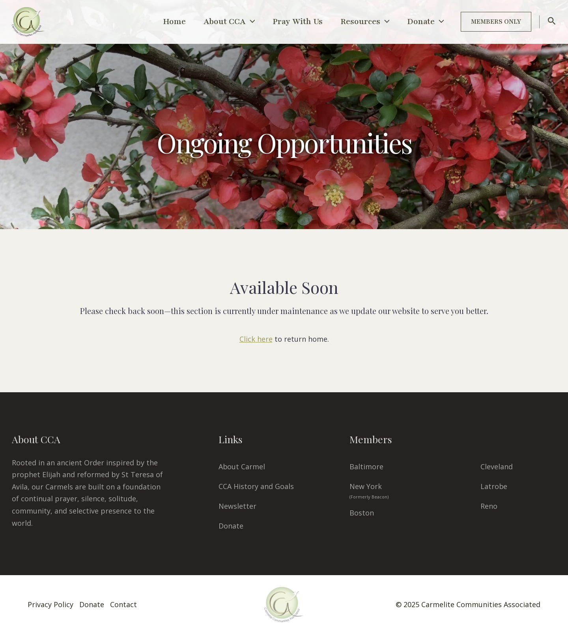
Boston (361, 512)
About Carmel (242, 466)
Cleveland (496, 466)
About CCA (216, 21)
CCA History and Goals (256, 486)
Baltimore (366, 466)
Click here (256, 339)
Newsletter (237, 506)
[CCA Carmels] (28, 21)
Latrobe (494, 486)
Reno (488, 506)
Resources (359, 21)
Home (157, 21)
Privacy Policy (50, 604)
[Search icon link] (551, 22)
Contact (123, 604)
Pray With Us (288, 21)
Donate (423, 21)
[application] (237, 21)
